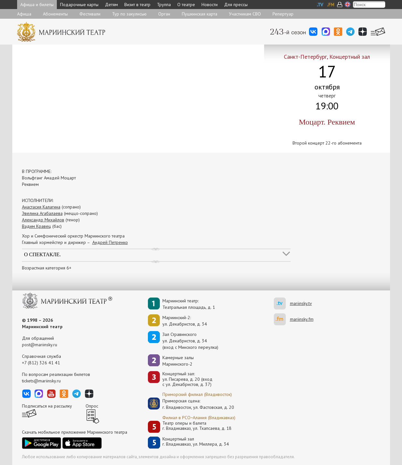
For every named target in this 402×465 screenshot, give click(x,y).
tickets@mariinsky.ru (41, 381)
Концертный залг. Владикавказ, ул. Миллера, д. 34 (195, 442)
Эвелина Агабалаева (42, 213)
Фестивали (89, 14)
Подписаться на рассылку (47, 406)
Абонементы (55, 14)
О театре (186, 4)
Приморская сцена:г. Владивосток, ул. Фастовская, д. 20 (191, 404)
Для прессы (236, 4)
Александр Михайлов (43, 220)
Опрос (92, 406)
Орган (164, 14)
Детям (111, 4)
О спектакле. (42, 254)
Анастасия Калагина (41, 207)
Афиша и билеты (37, 4)
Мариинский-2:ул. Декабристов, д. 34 (184, 321)
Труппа (164, 4)
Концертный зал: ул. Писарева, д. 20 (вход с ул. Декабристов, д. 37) (187, 379)
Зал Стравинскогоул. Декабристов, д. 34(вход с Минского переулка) (190, 340)
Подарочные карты (79, 4)
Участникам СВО (245, 14)
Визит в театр (137, 4)
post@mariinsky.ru (39, 345)
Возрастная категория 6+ (46, 268)
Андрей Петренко (110, 242)
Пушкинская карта (199, 14)
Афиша (24, 14)
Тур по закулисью (129, 14)
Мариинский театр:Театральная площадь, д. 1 (188, 304)
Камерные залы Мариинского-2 (178, 361)
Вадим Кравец (36, 226)
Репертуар (283, 14)
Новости (209, 4)
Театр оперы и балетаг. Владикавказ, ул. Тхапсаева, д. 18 (197, 426)
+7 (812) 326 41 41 (41, 363)
